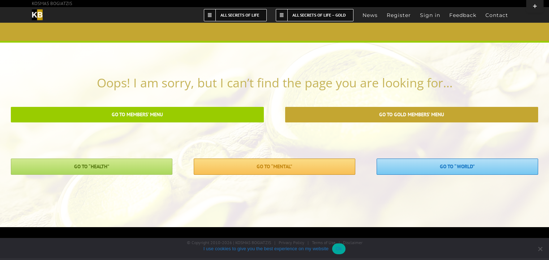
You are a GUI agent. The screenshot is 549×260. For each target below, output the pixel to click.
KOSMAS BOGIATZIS (52, 3)
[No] (540, 248)
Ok (339, 248)
